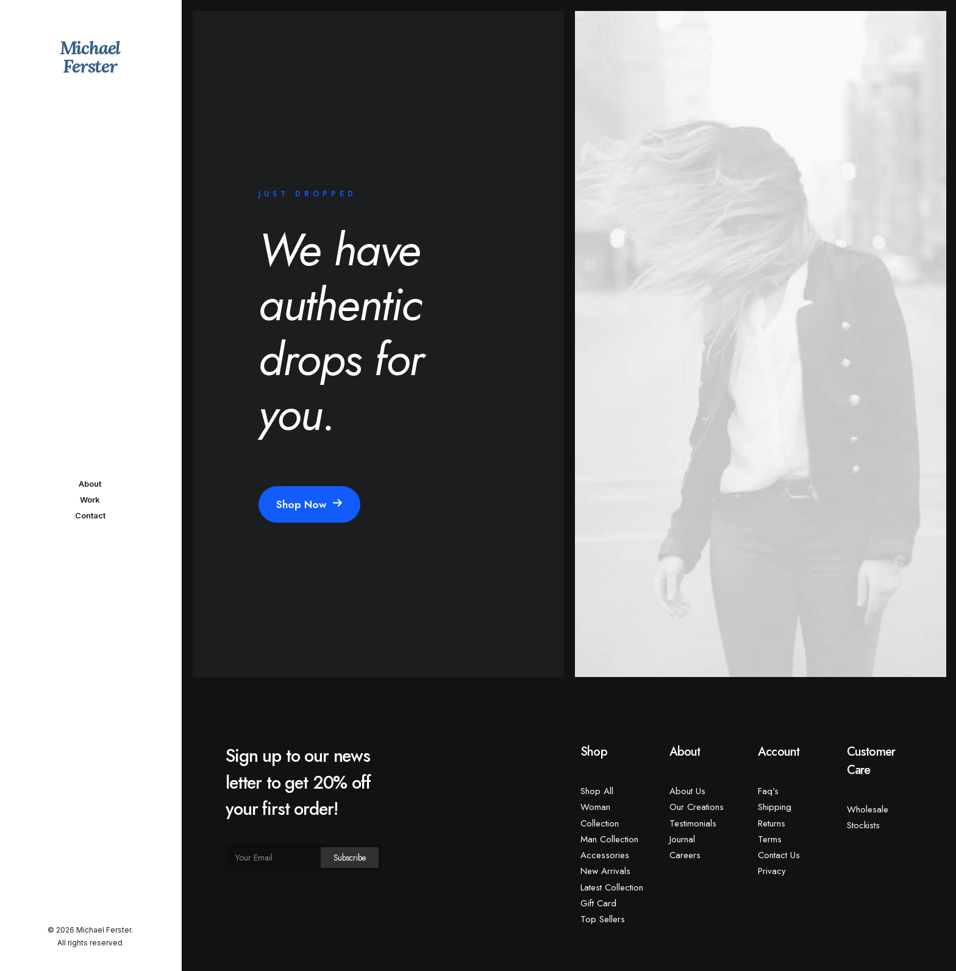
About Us (687, 791)
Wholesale (867, 809)
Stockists (863, 825)
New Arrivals (605, 871)
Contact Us (779, 855)
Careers (685, 855)
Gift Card (598, 903)
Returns (771, 823)
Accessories (604, 855)
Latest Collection (611, 887)
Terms (770, 839)
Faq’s (768, 791)
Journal (682, 839)
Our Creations (696, 807)
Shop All (596, 791)
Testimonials (692, 823)
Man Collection (609, 839)
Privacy (772, 871)
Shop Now (309, 504)
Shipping (774, 807)
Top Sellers (602, 919)
